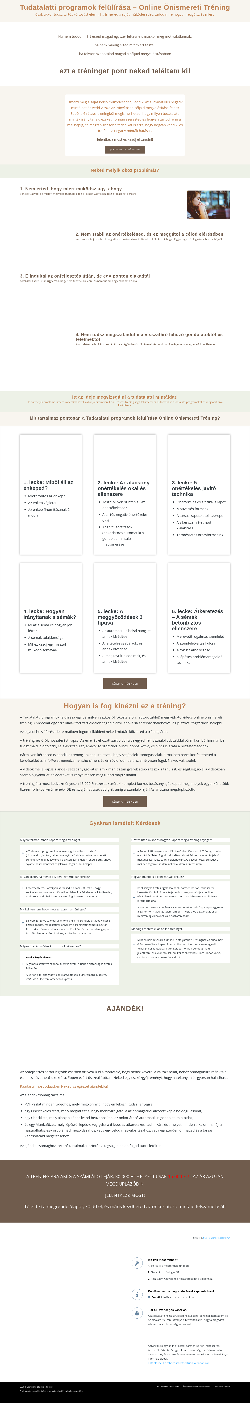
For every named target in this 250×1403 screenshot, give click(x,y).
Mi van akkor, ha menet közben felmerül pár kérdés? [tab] (55, 877)
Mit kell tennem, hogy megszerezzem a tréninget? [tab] (53, 909)
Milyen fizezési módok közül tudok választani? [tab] (50, 946)
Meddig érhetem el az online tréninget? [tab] (157, 929)
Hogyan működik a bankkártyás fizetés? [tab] (157, 877)
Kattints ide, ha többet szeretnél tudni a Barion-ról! (178, 1363)
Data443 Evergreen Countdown (216, 1238)
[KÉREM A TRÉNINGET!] (125, 683)
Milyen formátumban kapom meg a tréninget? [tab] (50, 840)
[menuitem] (168, 1387)
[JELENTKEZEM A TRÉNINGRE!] (125, 150)
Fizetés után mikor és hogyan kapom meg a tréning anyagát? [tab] (171, 840)
